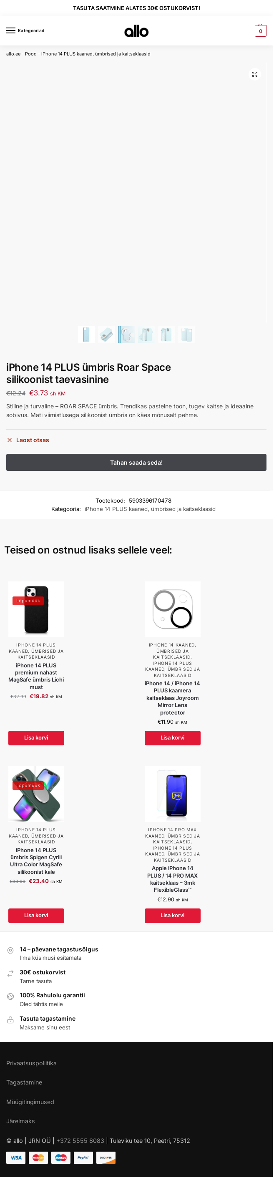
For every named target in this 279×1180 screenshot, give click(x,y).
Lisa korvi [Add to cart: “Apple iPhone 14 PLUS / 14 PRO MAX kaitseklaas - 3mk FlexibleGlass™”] (172, 916)
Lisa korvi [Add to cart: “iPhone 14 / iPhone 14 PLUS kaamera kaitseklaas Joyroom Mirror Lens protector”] (172, 738)
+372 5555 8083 (80, 1140)
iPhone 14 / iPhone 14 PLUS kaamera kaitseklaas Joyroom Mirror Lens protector (172, 697)
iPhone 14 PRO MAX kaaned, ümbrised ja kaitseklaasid (172, 835)
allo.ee (13, 54)
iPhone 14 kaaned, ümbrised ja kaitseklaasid (172, 650)
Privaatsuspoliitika (31, 1063)
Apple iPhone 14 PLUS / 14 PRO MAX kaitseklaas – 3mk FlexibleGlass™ (172, 879)
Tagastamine (24, 1082)
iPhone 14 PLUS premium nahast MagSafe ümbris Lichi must (36, 676)
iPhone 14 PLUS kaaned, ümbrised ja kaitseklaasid (96, 54)
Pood (31, 54)
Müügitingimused (30, 1101)
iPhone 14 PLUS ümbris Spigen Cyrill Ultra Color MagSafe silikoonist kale (36, 861)
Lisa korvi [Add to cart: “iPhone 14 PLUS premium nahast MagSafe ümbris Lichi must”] (36, 738)
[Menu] (18, 31)
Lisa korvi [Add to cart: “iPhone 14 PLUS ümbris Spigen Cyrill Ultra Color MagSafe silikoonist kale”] (36, 916)
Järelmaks (20, 1121)
